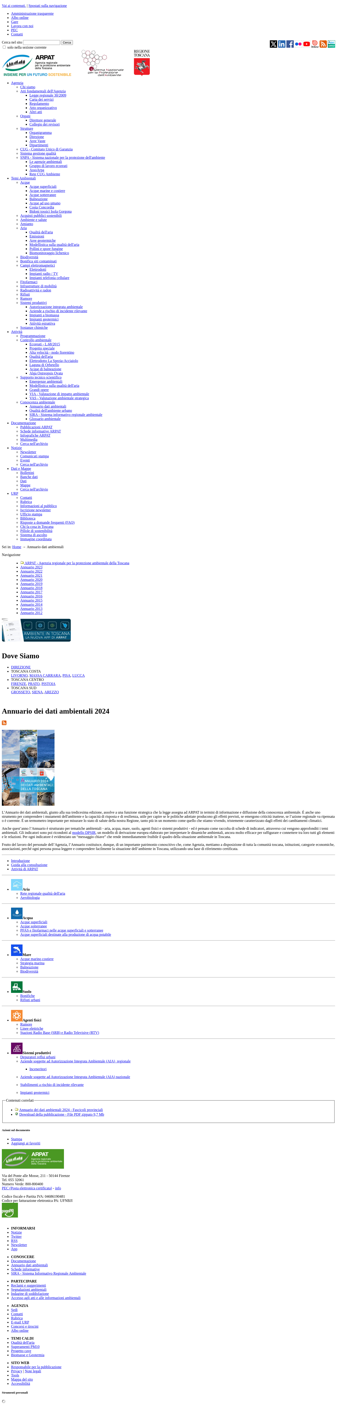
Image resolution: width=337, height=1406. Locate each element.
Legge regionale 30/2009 (47, 95)
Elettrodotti (37, 269)
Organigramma (40, 133)
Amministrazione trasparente (32, 13)
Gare (14, 22)
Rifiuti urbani (30, 1000)
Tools (15, 1375)
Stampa (16, 1139)
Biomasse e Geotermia (27, 1355)
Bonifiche (27, 996)
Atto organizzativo (43, 108)
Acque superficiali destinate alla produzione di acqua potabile (65, 934)
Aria (23, 228)
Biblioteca (27, 518)
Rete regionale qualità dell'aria (42, 893)
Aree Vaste (37, 141)
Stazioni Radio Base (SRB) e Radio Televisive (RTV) (59, 1033)
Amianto (26, 224)
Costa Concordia (41, 207)
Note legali (33, 1371)
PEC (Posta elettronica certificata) (27, 1188)
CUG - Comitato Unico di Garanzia (46, 149)
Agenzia (17, 83)
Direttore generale (42, 120)
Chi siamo (27, 87)
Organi (25, 116)
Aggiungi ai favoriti (25, 1143)
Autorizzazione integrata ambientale (56, 307)
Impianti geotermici (44, 319)
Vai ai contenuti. (14, 6)
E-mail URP (20, 1322)
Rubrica (26, 502)
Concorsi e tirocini (24, 1326)
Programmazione (32, 336)
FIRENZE (18, 684)
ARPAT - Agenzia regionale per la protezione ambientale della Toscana (74, 563)
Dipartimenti (38, 145)
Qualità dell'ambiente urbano (50, 410)
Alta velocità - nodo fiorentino (51, 352)
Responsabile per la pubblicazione (36, 1367)
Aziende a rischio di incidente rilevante (58, 311)
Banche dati (29, 477)
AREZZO (51, 692)
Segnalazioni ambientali (28, 1289)
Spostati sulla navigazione (48, 6)
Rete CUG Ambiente (44, 174)
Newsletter (28, 452)
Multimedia (28, 439)
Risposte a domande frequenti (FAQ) (47, 522)
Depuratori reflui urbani (37, 1057)
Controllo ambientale (36, 340)
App (14, 1249)
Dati (23, 481)
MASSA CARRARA (45, 675)
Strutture (26, 128)
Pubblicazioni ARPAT (36, 427)
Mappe (25, 485)
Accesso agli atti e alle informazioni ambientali (46, 1298)
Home (16, 547)
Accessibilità (20, 1383)
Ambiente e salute (33, 220)
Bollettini (27, 473)
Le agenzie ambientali (45, 162)
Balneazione (38, 199)
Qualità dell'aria (41, 232)
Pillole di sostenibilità (36, 531)
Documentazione (23, 423)
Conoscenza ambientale (37, 402)
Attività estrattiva (42, 323)
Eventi (25, 460)
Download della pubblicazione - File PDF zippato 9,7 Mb (61, 1114)
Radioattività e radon (35, 290)
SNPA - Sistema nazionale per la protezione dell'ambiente (62, 157)
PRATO (34, 684)
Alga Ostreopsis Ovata (46, 373)
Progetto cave (21, 1351)
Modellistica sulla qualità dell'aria (54, 245)
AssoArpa (36, 170)
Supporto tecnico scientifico (41, 377)
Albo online (20, 18)
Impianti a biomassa (44, 315)
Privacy (16, 1371)
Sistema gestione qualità (38, 153)
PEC (14, 30)
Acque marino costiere (37, 959)
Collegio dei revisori (44, 124)
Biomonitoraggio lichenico (49, 253)
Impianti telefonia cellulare (49, 278)
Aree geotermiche (42, 240)
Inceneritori (38, 1069)
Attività (16, 332)
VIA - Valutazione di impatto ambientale (59, 394)
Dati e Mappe (21, 469)
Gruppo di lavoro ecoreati (48, 166)
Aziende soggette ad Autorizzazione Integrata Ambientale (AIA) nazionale (75, 1077)
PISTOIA (48, 684)
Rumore (26, 298)
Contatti (17, 34)
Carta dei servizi (41, 99)
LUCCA (78, 675)
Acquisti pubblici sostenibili (41, 216)
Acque (25, 182)
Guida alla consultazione (29, 865)
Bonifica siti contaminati (38, 261)
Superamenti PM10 (25, 1347)
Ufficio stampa (31, 514)
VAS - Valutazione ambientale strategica (59, 398)
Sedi (14, 1310)
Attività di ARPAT (24, 869)
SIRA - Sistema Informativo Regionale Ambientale (48, 1273)
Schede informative (25, 1269)
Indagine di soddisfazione (30, 1294)
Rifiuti (25, 294)
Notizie (16, 448)
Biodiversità (29, 257)
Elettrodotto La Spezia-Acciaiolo (53, 361)
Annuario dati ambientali (47, 406)
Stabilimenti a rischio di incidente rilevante (52, 1085)
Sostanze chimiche (34, 327)
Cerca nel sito (12, 42)
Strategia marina (32, 963)
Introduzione (20, 861)
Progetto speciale (42, 348)
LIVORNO (19, 675)
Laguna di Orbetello (44, 365)
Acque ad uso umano (44, 203)
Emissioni (36, 236)
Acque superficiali (43, 186)
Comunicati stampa (34, 456)
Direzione (36, 137)
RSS (14, 1241)
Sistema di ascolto (33, 535)
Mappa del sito (22, 1379)
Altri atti (35, 112)
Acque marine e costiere (47, 191)
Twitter (16, 1236)
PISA (67, 675)
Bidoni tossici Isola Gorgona (50, 211)
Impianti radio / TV (43, 274)
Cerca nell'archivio (34, 444)
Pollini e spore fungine (46, 249)
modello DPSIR (84, 833)
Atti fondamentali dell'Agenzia (43, 91)
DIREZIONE (21, 667)
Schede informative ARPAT (40, 431)
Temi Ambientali (23, 178)
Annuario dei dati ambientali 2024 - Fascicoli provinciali (61, 1110)
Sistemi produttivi (33, 303)
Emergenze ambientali (45, 381)
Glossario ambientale (45, 419)
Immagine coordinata (36, 539)
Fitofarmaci (28, 282)
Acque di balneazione (45, 369)
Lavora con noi (22, 26)
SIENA (37, 692)
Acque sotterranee (42, 195)
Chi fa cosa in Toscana (36, 527)
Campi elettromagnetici (37, 265)
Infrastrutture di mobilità (38, 286)
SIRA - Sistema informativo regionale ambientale (65, 415)
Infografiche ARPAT (35, 435)
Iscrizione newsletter (35, 510)
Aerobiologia (30, 898)
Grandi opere (39, 390)
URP (14, 493)
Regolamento (39, 104)
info (58, 1188)
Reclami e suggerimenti (28, 1285)
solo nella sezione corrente (26, 47)
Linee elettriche (31, 1028)
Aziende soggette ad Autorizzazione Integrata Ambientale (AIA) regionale (75, 1061)
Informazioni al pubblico (38, 506)
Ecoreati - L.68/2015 (44, 344)
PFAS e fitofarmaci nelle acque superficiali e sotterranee (61, 930)
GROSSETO (20, 692)
